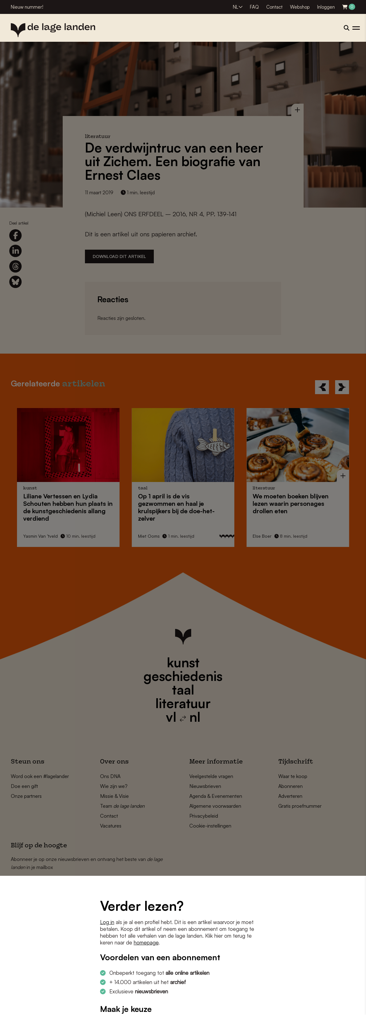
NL (235, 7)
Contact (274, 7)
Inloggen (326, 7)
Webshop (300, 7)
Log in (107, 922)
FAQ (254, 7)
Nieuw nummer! (27, 7)
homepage (146, 942)
